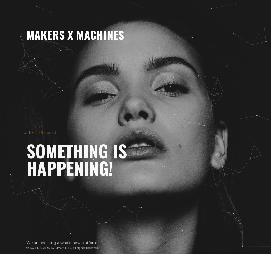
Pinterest (45, 132)
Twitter (25, 132)
